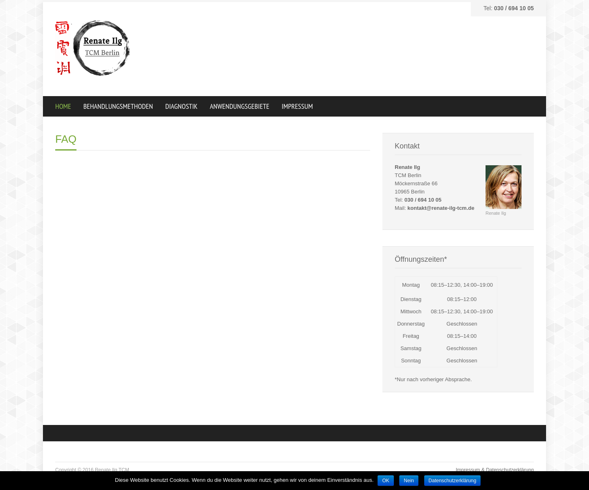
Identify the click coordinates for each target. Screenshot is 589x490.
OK (385, 480)
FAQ (65, 139)
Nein (409, 480)
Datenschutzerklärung (453, 480)
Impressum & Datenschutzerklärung (495, 470)
